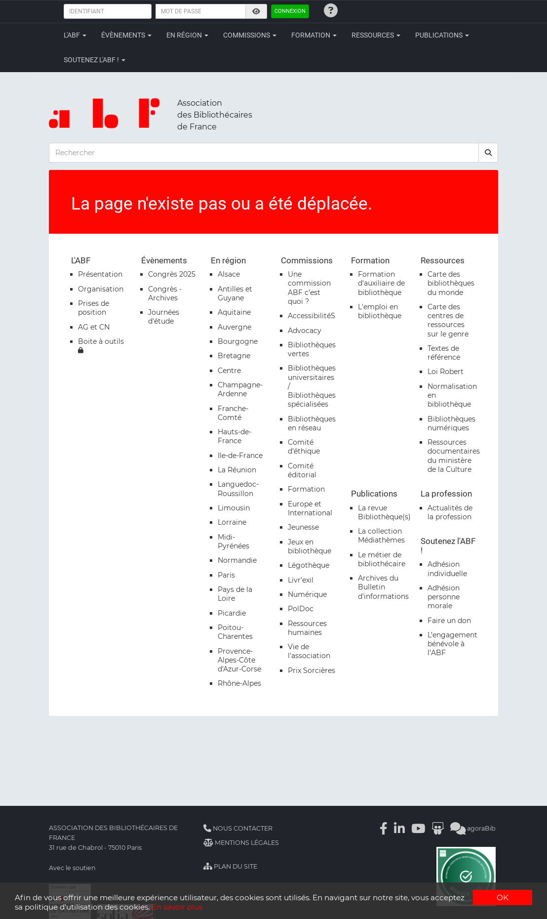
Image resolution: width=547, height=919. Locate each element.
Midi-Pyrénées (233, 541)
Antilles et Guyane (235, 293)
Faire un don (449, 620)
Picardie (232, 613)
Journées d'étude (163, 317)
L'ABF (75, 35)
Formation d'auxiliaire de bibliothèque (381, 283)
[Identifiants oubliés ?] (331, 10)
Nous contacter (238, 828)
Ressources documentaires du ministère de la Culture (454, 456)
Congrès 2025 (171, 274)
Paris (226, 575)
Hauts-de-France (234, 436)
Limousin (234, 507)
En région (187, 35)
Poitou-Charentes (235, 632)
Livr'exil (300, 580)
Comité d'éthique (304, 447)
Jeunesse (303, 527)
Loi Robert (446, 371)
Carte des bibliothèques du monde (451, 283)
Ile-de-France (240, 455)
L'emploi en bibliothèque (379, 311)
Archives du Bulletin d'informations (383, 587)
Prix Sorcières (311, 670)
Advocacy (304, 330)
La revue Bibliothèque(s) (384, 512)
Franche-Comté (233, 413)
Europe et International (310, 508)
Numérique (307, 594)
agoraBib (473, 828)
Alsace (229, 274)
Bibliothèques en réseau (312, 423)
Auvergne (234, 327)
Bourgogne (238, 341)
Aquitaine (234, 312)
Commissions (249, 35)
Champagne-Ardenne (240, 389)
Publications (442, 35)
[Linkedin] (399, 828)
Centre (229, 370)
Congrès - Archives (165, 293)
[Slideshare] (437, 828)
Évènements (126, 35)
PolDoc (300, 608)
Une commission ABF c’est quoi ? (309, 288)
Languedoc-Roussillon (238, 489)
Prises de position (93, 308)
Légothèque (308, 565)
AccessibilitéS (311, 315)
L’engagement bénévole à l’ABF (452, 643)
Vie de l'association (309, 651)
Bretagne (234, 355)
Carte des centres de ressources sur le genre (448, 320)
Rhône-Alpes (239, 683)
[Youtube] (418, 828)
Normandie (237, 560)
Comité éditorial (302, 470)
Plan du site (230, 866)
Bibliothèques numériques (451, 423)
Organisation (100, 289)
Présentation (100, 274)
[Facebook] (384, 828)
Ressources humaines (307, 628)
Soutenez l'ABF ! (94, 60)
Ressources (376, 35)
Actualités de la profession (450, 512)
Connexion (290, 11)
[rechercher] (488, 153)
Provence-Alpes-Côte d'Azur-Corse (239, 660)
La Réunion (237, 469)
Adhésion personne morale (444, 597)
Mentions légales (241, 842)
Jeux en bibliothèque (309, 546)
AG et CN (94, 327)
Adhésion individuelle (447, 569)
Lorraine (232, 522)
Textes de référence (444, 353)
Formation (314, 35)
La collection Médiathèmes (381, 535)
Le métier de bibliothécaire (381, 559)
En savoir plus (177, 907)
